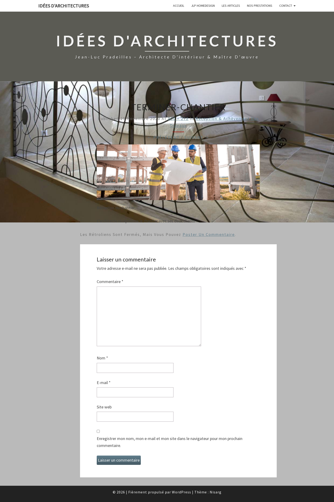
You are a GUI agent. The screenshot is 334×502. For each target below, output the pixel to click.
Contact (285, 5)
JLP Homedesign (203, 5)
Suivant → (196, 137)
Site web (104, 407)
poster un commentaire (209, 234)
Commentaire (110, 281)
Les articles (231, 5)
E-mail (104, 382)
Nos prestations (259, 5)
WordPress (181, 492)
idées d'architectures (63, 6)
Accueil (178, 5)
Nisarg (216, 492)
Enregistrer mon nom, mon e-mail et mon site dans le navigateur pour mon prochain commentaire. (169, 442)
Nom (102, 358)
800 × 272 (178, 118)
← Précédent (163, 137)
